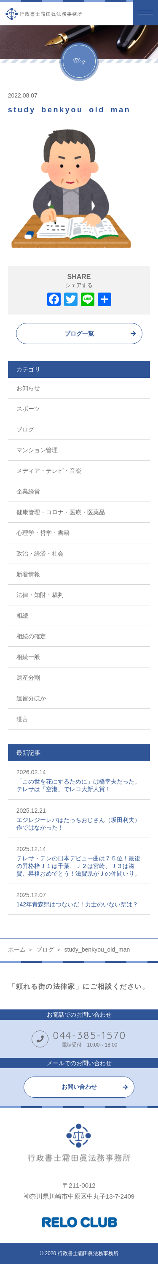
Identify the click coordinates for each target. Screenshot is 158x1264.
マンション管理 (37, 450)
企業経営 (28, 491)
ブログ (25, 429)
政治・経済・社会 (40, 553)
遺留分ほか (31, 698)
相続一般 (28, 657)
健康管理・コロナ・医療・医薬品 (60, 512)
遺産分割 (28, 677)
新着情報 (28, 574)
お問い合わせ (79, 1086)
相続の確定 (31, 636)
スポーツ (28, 408)
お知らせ (28, 388)
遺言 (22, 719)
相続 (22, 615)
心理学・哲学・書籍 (43, 532)
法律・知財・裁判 (40, 594)
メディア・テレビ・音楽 (48, 470)
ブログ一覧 (79, 333)
